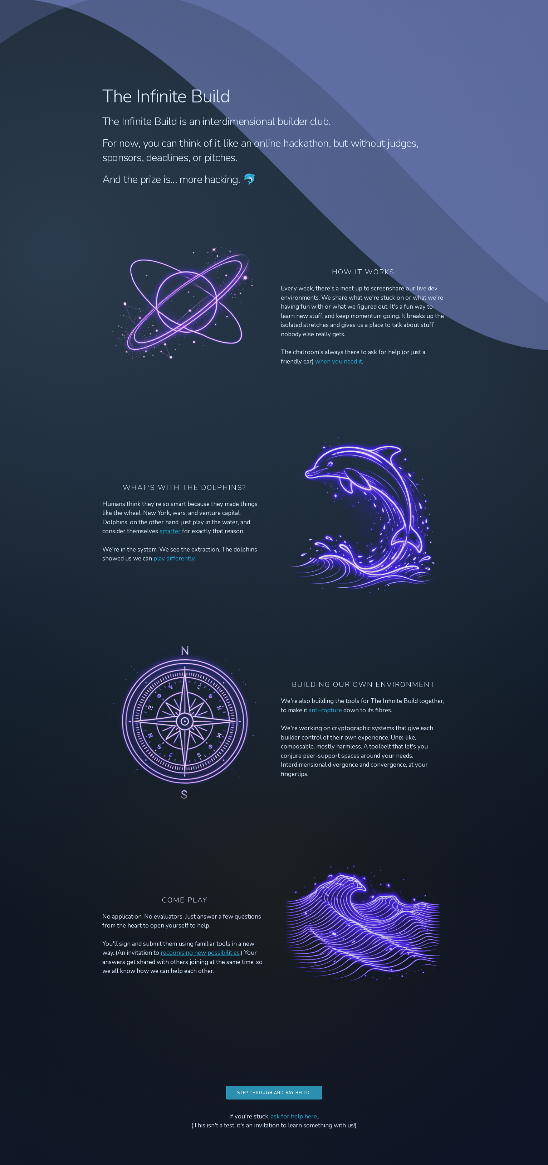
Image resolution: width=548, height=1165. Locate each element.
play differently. (174, 558)
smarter (170, 531)
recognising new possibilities (200, 953)
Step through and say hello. (274, 1093)
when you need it (338, 361)
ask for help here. (294, 1116)
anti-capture (325, 710)
